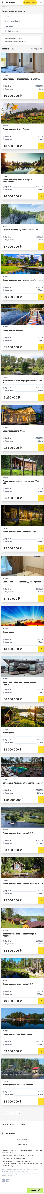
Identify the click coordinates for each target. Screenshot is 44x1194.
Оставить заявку (30, 2)
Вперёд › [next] (18, 1113)
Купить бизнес (22, 1139)
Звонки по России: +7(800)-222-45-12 (15, 1125)
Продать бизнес (22, 1145)
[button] (41, 63)
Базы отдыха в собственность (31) (15, 41)
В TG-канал (35, 1190)
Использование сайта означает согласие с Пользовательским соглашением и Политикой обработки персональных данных (22, 1164)
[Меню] (40, 2)
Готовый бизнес (6, 7)
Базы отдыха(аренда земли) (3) (14, 38)
